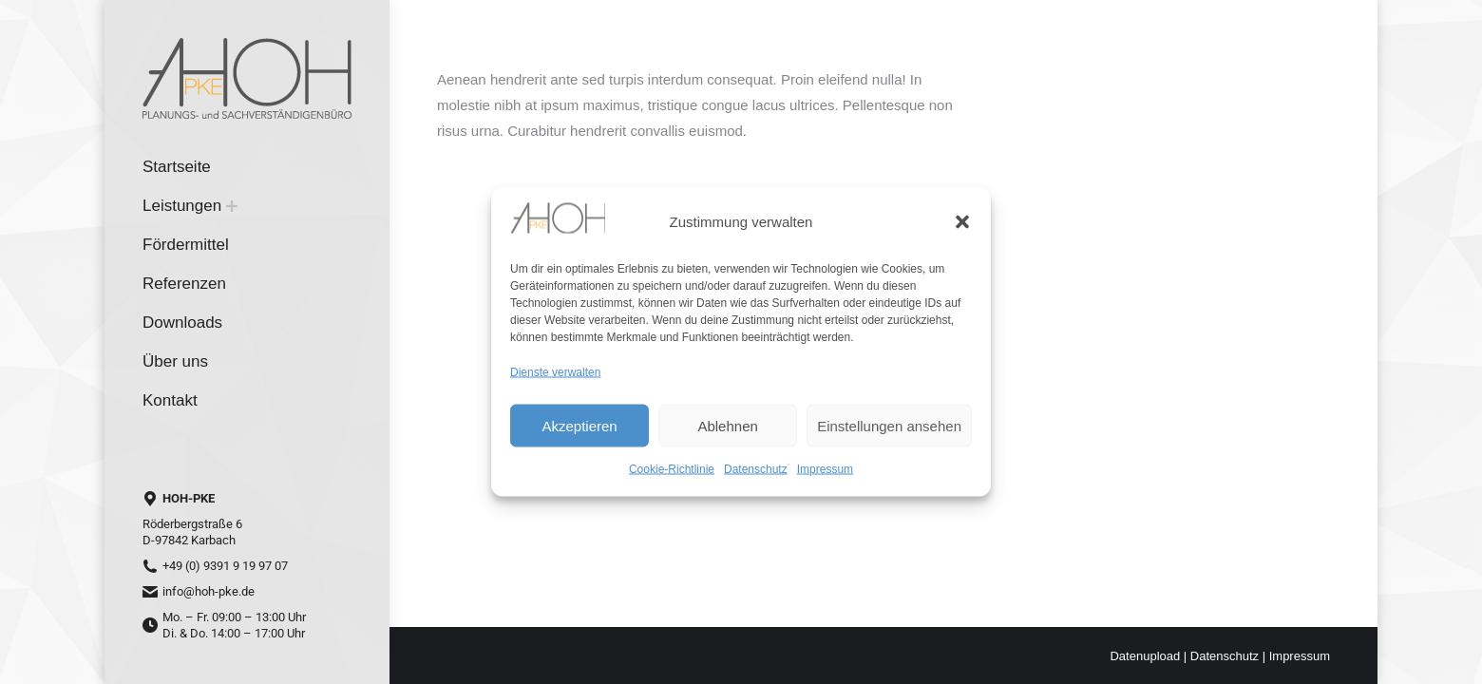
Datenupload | (1149, 656)
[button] (962, 221)
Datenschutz (756, 469)
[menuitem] (176, 166)
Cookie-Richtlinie (671, 469)
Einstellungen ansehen (889, 425)
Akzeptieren (579, 425)
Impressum (825, 469)
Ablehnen (727, 425)
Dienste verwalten (555, 372)
